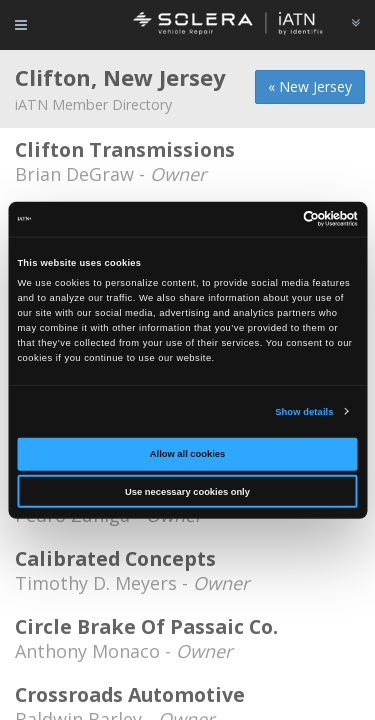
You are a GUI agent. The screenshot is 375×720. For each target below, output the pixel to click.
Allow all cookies (187, 454)
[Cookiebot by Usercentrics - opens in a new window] (271, 219)
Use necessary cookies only (187, 492)
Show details (304, 412)
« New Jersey (310, 86)
